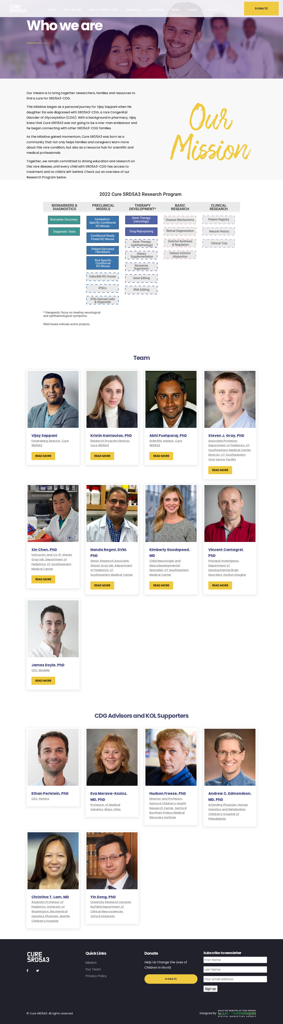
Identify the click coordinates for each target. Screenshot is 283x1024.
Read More (43, 456)
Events (192, 10)
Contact (212, 10)
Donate (171, 979)
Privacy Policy (96, 976)
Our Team (93, 969)
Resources (156, 10)
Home (51, 10)
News (176, 10)
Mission (90, 962)
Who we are (72, 10)
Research (133, 10)
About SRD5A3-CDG (104, 10)
